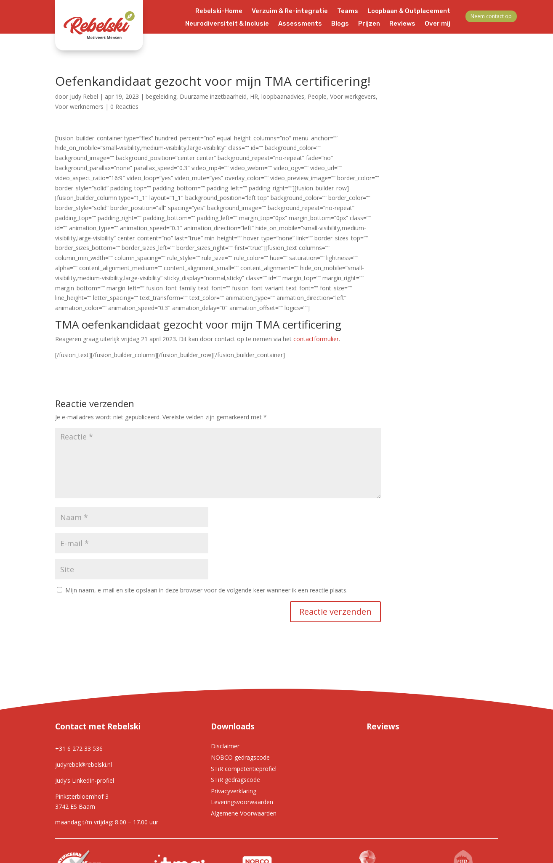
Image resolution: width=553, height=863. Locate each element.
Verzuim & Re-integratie (290, 11)
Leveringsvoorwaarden (242, 802)
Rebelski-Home (218, 11)
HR (254, 96)
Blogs (340, 24)
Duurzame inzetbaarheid (213, 96)
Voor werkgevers (353, 96)
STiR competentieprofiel (243, 769)
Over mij (437, 24)
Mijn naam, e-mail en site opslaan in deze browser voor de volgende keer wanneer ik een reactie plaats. (206, 590)
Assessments (300, 24)
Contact (437, 36)
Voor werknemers (79, 107)
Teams (347, 11)
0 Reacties (124, 107)
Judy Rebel (84, 96)
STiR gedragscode (235, 780)
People (317, 96)
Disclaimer (225, 746)
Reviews (402, 24)
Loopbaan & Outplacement (408, 11)
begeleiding (161, 96)
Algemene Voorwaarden (243, 813)
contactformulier (316, 339)
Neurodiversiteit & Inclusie (227, 24)
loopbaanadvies (282, 96)
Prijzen (369, 24)
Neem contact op (491, 16)
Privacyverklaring (233, 791)
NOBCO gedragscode (240, 757)
